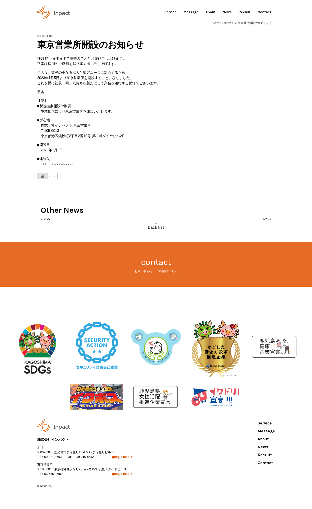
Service (170, 12)
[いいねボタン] (42, 176)
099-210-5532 (53, 457)
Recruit (245, 12)
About (211, 12)
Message (191, 12)
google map (120, 457)
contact (156, 265)
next (265, 218)
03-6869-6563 (53, 474)
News (227, 12)
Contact (264, 12)
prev (47, 218)
